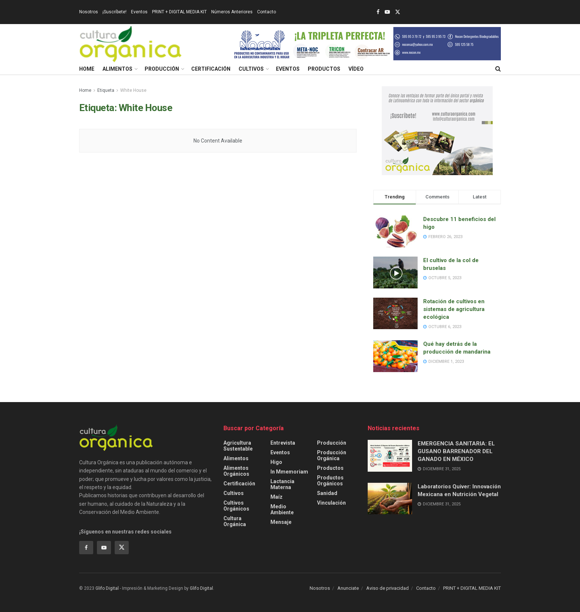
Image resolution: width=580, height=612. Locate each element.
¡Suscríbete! (114, 11)
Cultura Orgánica (234, 521)
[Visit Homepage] (130, 43)
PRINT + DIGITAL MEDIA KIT (179, 11)
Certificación (210, 69)
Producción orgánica (331, 455)
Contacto (266, 11)
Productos (324, 69)
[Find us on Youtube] (104, 547)
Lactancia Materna (282, 484)
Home (86, 69)
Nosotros (88, 11)
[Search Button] (498, 68)
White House (133, 90)
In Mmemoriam (289, 472)
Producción (162, 69)
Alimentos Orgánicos (236, 471)
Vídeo (356, 69)
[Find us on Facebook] (86, 547)
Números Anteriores (232, 11)
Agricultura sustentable (238, 446)
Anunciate (348, 588)
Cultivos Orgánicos (236, 506)
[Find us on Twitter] (122, 547)
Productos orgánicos (330, 480)
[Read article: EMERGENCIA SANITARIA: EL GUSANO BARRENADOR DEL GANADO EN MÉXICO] (390, 456)
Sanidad (327, 493)
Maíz (276, 497)
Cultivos (251, 69)
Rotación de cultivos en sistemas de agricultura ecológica (454, 309)
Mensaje (280, 522)
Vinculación (331, 503)
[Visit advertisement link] (366, 43)
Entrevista (282, 443)
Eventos (139, 11)
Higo (276, 462)
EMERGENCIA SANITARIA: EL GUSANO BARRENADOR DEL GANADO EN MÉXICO (456, 451)
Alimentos (117, 69)
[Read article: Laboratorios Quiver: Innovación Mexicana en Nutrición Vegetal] (390, 499)
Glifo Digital (107, 588)
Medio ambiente (282, 509)
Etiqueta (105, 90)
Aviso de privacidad (387, 588)
